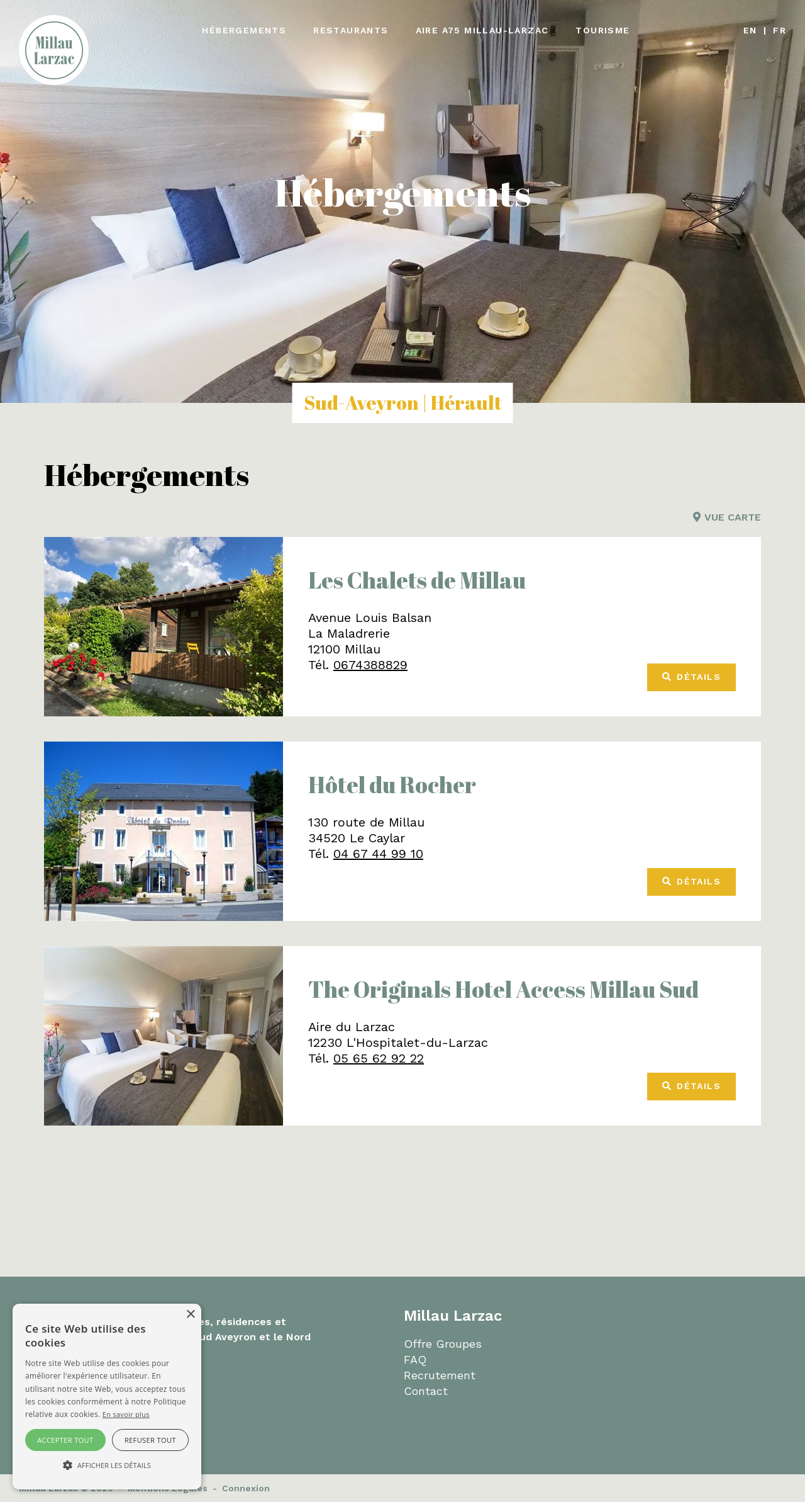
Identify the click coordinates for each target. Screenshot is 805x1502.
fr (779, 30)
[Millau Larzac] (54, 49)
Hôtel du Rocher (392, 784)
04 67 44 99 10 (378, 853)
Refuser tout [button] (150, 1440)
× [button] (190, 1314)
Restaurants (350, 30)
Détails (691, 677)
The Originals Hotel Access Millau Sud (503, 989)
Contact (426, 1391)
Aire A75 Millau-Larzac (482, 30)
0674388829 (370, 664)
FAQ (415, 1359)
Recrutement (439, 1375)
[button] (107, 1465)
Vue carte (727, 517)
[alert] (107, 1396)
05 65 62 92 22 (378, 1058)
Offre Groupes (443, 1343)
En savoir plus (126, 1414)
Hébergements (244, 30)
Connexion (246, 1488)
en (750, 30)
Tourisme (602, 30)
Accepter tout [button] (65, 1440)
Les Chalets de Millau (417, 580)
